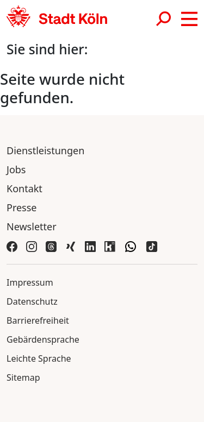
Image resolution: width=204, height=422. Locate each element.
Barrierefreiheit (38, 320)
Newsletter (32, 226)
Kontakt (24, 188)
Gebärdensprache (43, 339)
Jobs (16, 169)
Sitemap (23, 377)
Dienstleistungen (45, 150)
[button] (189, 19)
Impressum (30, 282)
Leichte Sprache (39, 358)
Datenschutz (32, 301)
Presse (22, 207)
